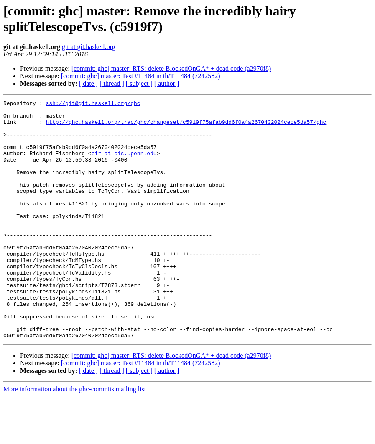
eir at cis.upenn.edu (124, 164)
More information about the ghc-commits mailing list (74, 436)
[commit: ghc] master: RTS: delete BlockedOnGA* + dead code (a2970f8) (171, 68)
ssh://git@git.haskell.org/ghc (93, 104)
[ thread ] (111, 83)
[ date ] (88, 83)
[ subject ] (139, 83)
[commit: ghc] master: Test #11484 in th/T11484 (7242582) (140, 76)
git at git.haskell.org (88, 46)
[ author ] (166, 83)
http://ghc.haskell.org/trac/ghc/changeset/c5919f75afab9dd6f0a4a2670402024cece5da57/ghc (186, 127)
